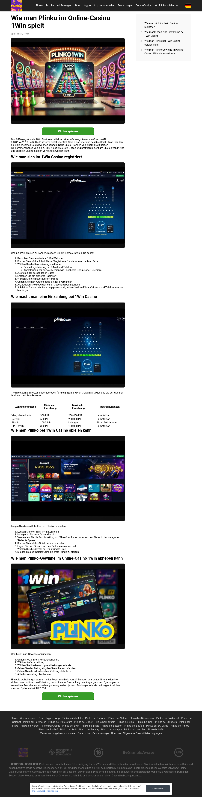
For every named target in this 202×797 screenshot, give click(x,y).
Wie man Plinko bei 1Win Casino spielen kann (162, 42)
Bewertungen (125, 5)
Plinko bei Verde (30, 725)
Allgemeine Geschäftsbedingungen (142, 733)
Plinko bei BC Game (157, 725)
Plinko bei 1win (69, 729)
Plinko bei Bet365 (49, 729)
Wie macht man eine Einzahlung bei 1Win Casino (164, 34)
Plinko (39, 5)
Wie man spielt (28, 718)
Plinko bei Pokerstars (60, 721)
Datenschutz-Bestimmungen (94, 733)
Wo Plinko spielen (165, 5)
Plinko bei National (96, 718)
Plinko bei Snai (145, 721)
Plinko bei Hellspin (111, 729)
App (57, 718)
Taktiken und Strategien (59, 5)
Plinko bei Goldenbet (168, 718)
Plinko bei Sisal (126, 721)
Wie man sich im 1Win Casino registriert (161, 25)
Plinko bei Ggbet (83, 721)
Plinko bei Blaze (91, 725)
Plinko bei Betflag (134, 725)
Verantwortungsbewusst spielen (58, 733)
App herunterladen (104, 5)
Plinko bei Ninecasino (142, 718)
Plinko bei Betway (89, 729)
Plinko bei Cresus (51, 725)
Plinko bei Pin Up (179, 725)
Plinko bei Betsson (112, 725)
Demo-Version (144, 5)
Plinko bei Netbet (118, 718)
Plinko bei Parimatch (35, 721)
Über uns (116, 733)
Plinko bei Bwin (71, 725)
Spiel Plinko (16, 34)
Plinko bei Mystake (72, 718)
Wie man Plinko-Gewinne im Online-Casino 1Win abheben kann (164, 51)
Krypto (87, 5)
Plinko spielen (68, 131)
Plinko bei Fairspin (105, 721)
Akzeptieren (157, 789)
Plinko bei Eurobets (166, 721)
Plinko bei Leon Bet (135, 729)
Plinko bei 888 (155, 729)
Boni (77, 5)
